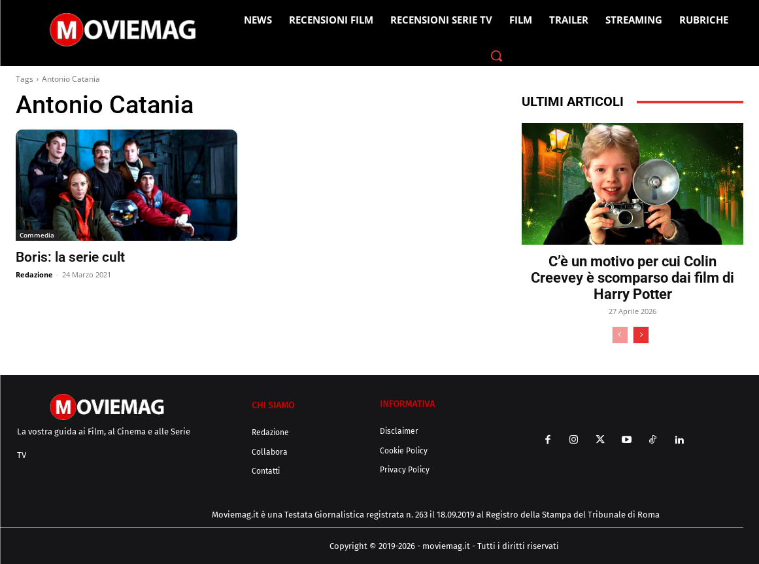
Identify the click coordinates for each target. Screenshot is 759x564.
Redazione (34, 274)
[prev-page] (620, 335)
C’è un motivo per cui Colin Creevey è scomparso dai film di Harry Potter (632, 277)
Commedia (37, 234)
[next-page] (641, 335)
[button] (496, 55)
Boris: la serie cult (70, 257)
